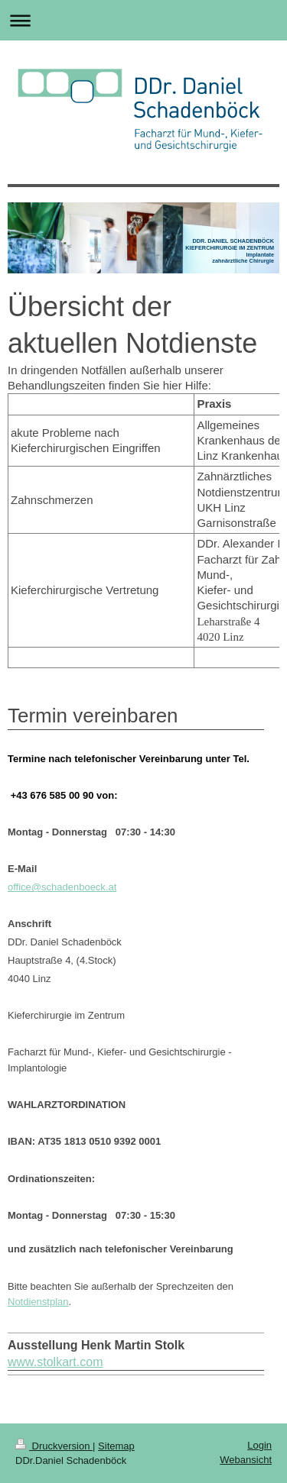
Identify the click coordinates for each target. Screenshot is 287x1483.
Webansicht (246, 1459)
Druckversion (54, 1446)
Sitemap (116, 1446)
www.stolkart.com (55, 1361)
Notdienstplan (38, 1301)
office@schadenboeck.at (62, 887)
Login (259, 1445)
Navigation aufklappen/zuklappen (143, 20)
